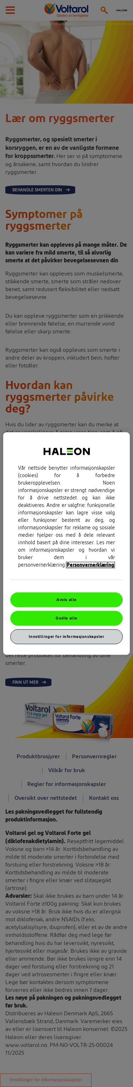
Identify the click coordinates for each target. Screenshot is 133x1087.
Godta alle (66, 618)
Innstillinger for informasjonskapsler (66, 636)
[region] (66, 543)
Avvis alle (66, 600)
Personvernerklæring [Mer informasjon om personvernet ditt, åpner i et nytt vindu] (90, 565)
